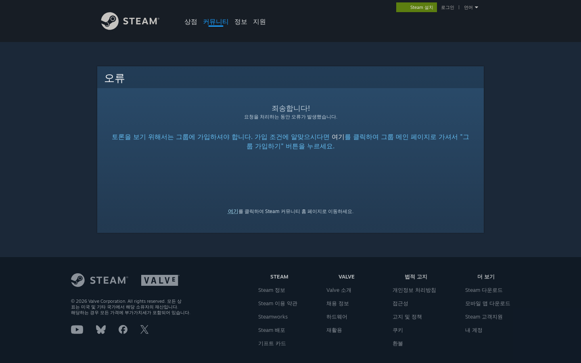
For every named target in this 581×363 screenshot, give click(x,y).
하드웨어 (336, 316)
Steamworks (273, 316)
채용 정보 (337, 303)
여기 (338, 137)
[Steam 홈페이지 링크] (136, 27)
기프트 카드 (272, 343)
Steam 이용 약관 (277, 303)
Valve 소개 (338, 290)
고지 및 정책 (407, 316)
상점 (190, 21)
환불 (398, 343)
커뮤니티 (216, 21)
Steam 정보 (271, 290)
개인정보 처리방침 (414, 290)
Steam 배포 (271, 330)
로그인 (447, 7)
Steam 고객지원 (484, 316)
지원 (259, 21)
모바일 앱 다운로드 (487, 303)
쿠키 (398, 330)
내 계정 (474, 330)
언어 (468, 7)
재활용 (334, 330)
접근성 (400, 303)
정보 (240, 21)
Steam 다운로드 (484, 290)
